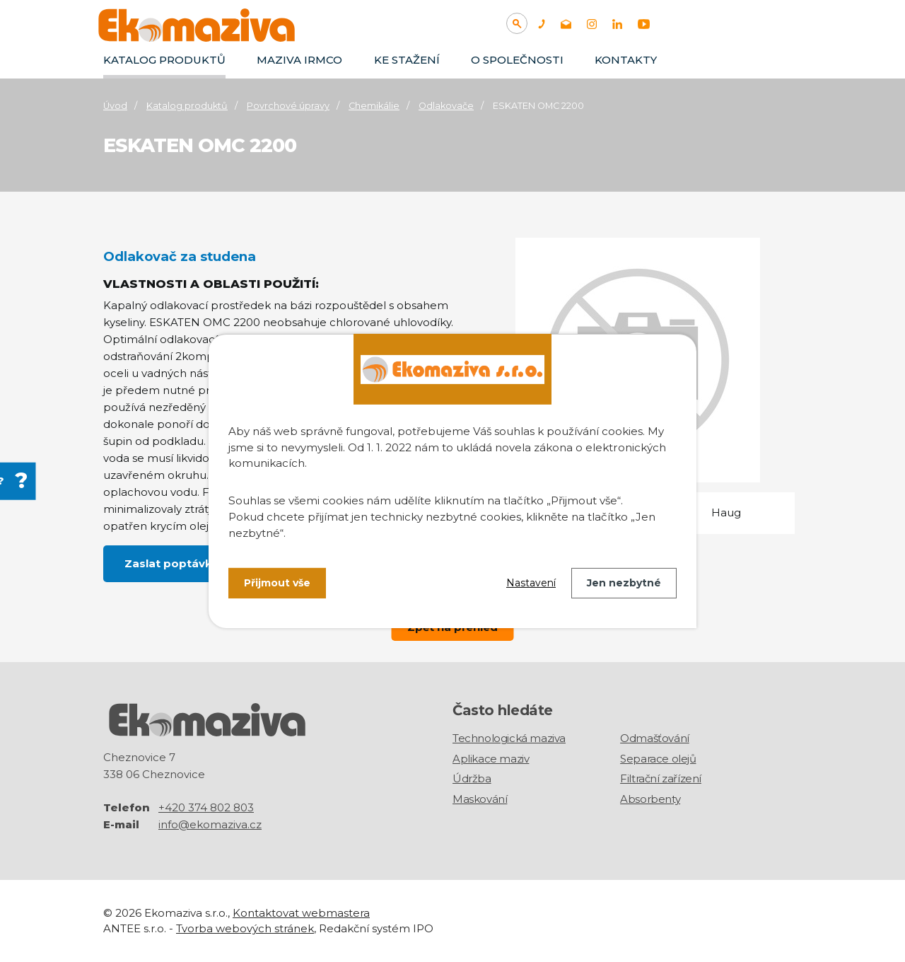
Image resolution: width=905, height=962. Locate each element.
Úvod (115, 105)
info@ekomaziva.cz (210, 823)
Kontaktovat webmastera (301, 912)
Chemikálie (374, 105)
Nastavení (531, 582)
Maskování (479, 799)
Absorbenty (650, 799)
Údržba (471, 778)
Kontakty (626, 59)
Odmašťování (654, 738)
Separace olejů (658, 758)
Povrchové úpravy (288, 105)
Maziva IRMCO (299, 59)
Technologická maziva (509, 738)
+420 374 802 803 (206, 806)
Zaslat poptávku (171, 563)
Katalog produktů (164, 59)
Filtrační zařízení (660, 778)
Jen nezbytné (624, 582)
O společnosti (517, 59)
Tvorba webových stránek (245, 928)
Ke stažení (407, 59)
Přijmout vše (277, 582)
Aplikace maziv (490, 758)
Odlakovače (446, 105)
